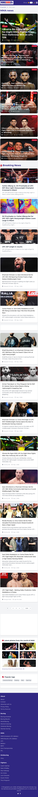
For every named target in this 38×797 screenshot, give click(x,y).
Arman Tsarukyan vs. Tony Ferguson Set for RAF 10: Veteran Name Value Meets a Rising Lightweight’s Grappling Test (18, 386)
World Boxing (5, 721)
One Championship (7, 748)
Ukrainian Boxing (7, 680)
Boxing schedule (6, 716)
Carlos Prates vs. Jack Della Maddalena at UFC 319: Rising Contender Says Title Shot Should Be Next (18, 311)
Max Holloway (5, 770)
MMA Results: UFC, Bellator (9, 738)
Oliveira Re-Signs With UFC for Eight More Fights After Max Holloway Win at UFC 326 (19, 454)
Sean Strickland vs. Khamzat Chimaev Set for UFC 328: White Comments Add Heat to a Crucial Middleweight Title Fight (19, 489)
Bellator (3, 743)
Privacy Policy (5, 706)
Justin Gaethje (5, 766)
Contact (3, 702)
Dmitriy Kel (7, 40)
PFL (2, 750)
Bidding (17, 680)
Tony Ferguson (5, 780)
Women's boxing (6, 724)
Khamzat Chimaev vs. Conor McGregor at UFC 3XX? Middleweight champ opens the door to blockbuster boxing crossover (18, 422)
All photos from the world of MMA (13, 669)
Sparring (28, 680)
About (2, 699)
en (24, 2)
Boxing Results (5, 719)
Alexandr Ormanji (8, 87)
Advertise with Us (6, 704)
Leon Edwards (5, 775)
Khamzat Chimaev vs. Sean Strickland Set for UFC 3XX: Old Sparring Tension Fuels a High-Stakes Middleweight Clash (17, 277)
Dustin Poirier (5, 778)
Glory (2, 758)
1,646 (26, 608)
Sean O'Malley (5, 768)
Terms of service (5, 709)
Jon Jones (4, 773)
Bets (22, 680)
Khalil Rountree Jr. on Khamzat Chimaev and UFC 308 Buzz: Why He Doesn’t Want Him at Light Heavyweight (17, 352)
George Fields (7, 599)
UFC (2, 741)
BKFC (2, 746)
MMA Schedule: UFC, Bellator (9, 736)
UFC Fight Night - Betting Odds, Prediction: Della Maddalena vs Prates (19, 591)
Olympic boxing (5, 728)
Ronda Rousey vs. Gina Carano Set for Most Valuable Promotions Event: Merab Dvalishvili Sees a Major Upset (17, 523)
